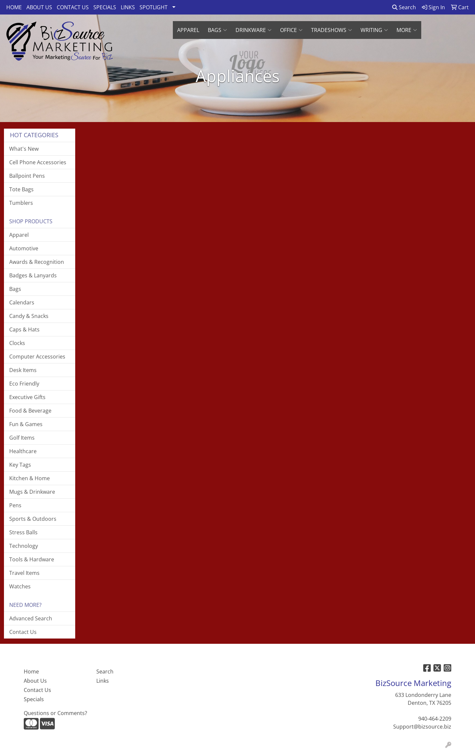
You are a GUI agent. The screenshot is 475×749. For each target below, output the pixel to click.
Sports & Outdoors (32, 518)
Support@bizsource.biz (422, 726)
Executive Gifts (27, 397)
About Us (35, 680)
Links (102, 680)
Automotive (23, 248)
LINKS (128, 7)
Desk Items (23, 370)
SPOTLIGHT (154, 7)
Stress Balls (23, 532)
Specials (34, 699)
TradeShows (331, 30)
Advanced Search (30, 618)
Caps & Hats (24, 329)
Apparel (19, 234)
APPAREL (188, 30)
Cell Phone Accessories (37, 162)
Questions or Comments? (55, 713)
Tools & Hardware (31, 559)
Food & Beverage (30, 410)
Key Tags (20, 464)
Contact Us (23, 632)
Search (404, 7)
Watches (20, 586)
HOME (14, 7)
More (406, 30)
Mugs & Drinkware (32, 491)
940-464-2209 (434, 718)
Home (31, 671)
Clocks (17, 343)
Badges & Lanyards (33, 275)
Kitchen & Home (29, 478)
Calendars (21, 302)
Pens (15, 505)
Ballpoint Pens (27, 175)
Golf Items (22, 437)
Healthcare (23, 451)
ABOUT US (39, 7)
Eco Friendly (24, 383)
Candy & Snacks (28, 316)
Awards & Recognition (36, 261)
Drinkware (253, 30)
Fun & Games (26, 424)
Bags (217, 30)
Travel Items (24, 573)
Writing (374, 30)
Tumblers (21, 202)
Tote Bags (21, 189)
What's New (24, 148)
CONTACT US (73, 7)
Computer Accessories (37, 356)
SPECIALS (104, 7)
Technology (23, 545)
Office (291, 30)
